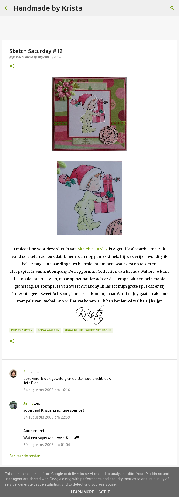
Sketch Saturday (93, 249)
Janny (28, 403)
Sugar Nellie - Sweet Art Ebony (88, 330)
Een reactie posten (24, 456)
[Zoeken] (89, 8)
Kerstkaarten (21, 330)
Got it (104, 492)
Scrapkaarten (48, 330)
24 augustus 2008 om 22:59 (46, 417)
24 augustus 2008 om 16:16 (46, 390)
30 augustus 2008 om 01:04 (46, 445)
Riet (26, 371)
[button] (12, 66)
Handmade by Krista (47, 8)
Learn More (82, 492)
